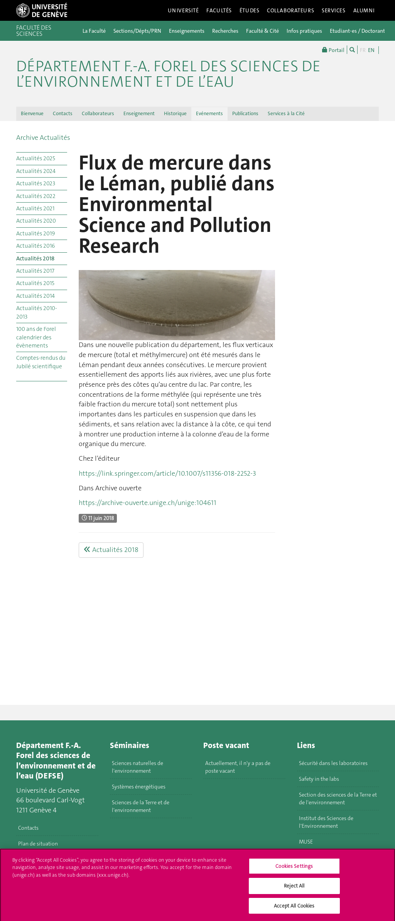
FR (363, 50)
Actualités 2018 (35, 258)
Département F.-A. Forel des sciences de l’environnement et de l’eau (168, 74)
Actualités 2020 (36, 221)
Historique (175, 113)
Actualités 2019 (35, 233)
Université (183, 10)
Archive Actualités (43, 137)
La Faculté (94, 30)
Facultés (219, 10)
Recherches (225, 30)
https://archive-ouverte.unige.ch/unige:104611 (147, 502)
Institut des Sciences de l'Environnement (326, 822)
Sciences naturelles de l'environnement (137, 767)
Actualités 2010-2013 (36, 312)
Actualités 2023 (35, 183)
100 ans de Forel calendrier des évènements (36, 337)
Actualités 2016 (35, 246)
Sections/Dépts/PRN (137, 30)
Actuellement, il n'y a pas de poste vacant (237, 767)
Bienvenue (32, 113)
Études (249, 10)
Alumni (364, 10)
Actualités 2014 (35, 296)
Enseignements (186, 30)
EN (371, 50)
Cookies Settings (294, 869)
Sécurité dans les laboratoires (333, 763)
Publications (245, 113)
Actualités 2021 (35, 208)
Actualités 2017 (35, 271)
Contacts (63, 113)
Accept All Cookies (294, 909)
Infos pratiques (304, 30)
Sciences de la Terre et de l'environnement (140, 806)
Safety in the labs (319, 778)
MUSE (306, 841)
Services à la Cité (286, 113)
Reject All (294, 889)
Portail (333, 50)
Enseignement (139, 113)
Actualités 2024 (36, 171)
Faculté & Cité (262, 30)
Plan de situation (38, 843)
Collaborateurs (290, 10)
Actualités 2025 (35, 158)
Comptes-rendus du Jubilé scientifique (41, 362)
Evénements (209, 113)
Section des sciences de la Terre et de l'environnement (338, 798)
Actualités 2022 (36, 196)
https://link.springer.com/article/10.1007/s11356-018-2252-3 (167, 473)
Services (334, 10)
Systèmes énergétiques (138, 786)
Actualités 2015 (35, 283)
